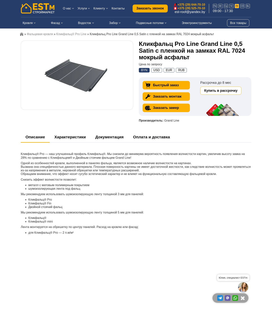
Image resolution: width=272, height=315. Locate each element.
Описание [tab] (35, 137)
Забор (113, 23)
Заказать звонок (150, 8)
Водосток (84, 23)
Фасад (55, 23)
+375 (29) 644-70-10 (191, 4)
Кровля (28, 23)
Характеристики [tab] (70, 137)
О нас (67, 8)
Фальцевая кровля (40, 34)
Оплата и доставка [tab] (151, 137)
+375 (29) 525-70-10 (191, 8)
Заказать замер (161, 108)
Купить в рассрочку (220, 90)
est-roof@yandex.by (190, 12)
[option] (77, 75)
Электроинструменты (197, 23)
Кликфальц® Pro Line (71, 34)
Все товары (238, 23)
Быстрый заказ (161, 85)
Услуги (82, 8)
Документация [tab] (109, 137)
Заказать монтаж (163, 96)
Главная (21, 34)
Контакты (118, 8)
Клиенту (99, 8)
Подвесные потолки (150, 23)
